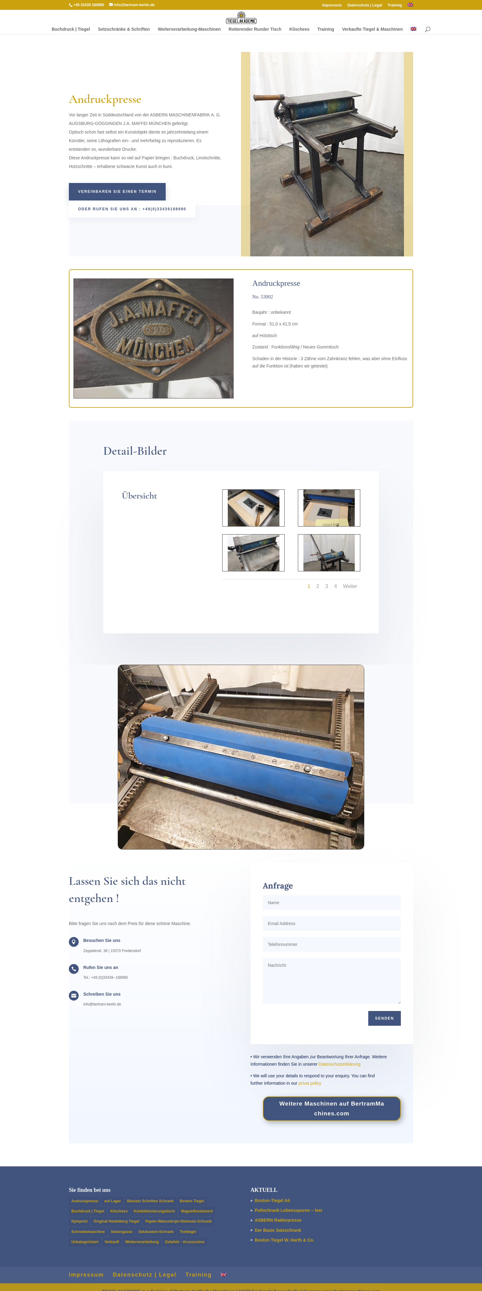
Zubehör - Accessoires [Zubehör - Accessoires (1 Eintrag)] (184, 1242)
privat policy (309, 1083)
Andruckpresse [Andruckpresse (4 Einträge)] (84, 1201)
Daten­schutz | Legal (364, 5)
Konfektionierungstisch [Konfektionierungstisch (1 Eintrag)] (154, 1211)
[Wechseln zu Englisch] (410, 6)
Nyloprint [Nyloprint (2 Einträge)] (79, 1221)
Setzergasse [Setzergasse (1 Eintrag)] (121, 1232)
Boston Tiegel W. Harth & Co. (284, 1240)
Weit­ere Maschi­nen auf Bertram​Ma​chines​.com (331, 1108)
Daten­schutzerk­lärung (340, 1064)
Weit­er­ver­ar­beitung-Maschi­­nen (189, 29)
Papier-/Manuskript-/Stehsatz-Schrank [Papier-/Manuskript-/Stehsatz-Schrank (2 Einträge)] (178, 1221)
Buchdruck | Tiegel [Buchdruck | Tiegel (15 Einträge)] (87, 1211)
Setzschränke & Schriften (124, 29)
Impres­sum (332, 5)
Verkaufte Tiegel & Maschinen (372, 29)
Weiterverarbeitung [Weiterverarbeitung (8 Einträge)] (142, 1242)
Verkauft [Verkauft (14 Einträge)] (112, 1242)
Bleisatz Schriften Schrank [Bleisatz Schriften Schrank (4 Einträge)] (150, 1201)
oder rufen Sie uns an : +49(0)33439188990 (132, 209)
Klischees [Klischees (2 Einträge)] (119, 1211)
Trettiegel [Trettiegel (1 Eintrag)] (188, 1232)
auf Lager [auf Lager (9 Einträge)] (112, 1201)
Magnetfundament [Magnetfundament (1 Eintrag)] (197, 1211)
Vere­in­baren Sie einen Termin (117, 191)
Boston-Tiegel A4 (272, 1200)
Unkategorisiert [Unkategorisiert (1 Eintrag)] (84, 1242)
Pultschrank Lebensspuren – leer (288, 1210)
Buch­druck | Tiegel (71, 29)
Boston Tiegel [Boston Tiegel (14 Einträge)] (192, 1201)
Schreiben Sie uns (101, 994)
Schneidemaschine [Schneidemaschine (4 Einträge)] (88, 1232)
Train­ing (395, 5)
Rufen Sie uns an (100, 967)
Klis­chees (299, 29)
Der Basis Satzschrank (278, 1230)
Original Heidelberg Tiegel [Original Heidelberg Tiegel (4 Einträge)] (116, 1221)
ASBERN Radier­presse (278, 1220)
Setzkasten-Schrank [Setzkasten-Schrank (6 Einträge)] (156, 1232)
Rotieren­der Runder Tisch (255, 29)
